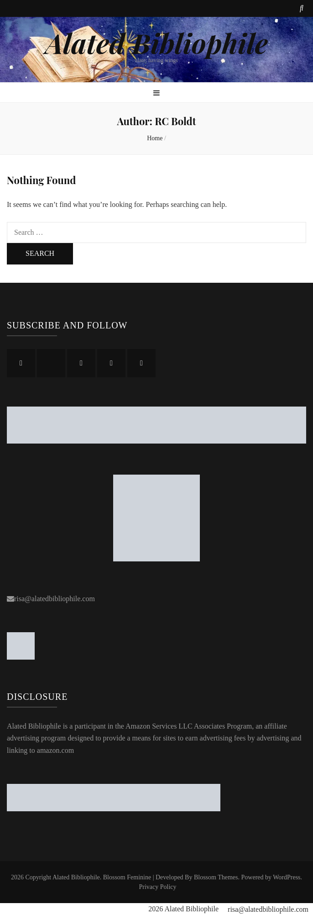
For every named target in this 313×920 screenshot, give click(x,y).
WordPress (286, 877)
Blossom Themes (216, 877)
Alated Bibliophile (156, 42)
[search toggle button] (301, 8)
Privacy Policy (157, 886)
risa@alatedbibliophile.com (54, 599)
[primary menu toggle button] (156, 93)
